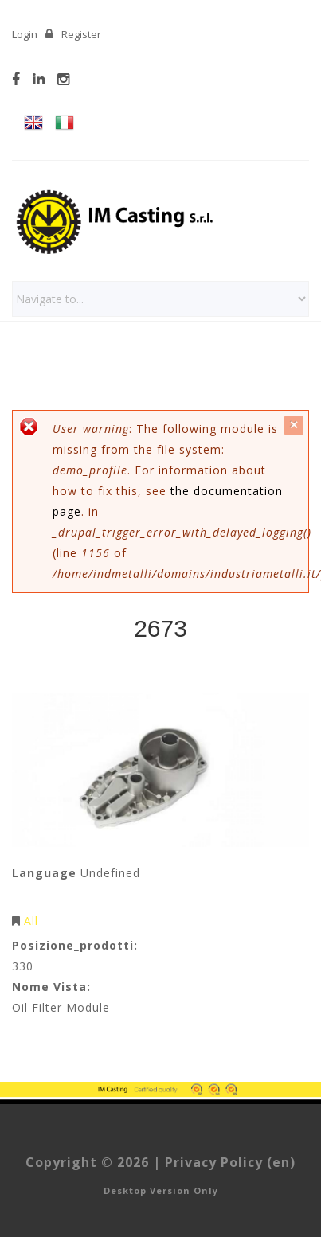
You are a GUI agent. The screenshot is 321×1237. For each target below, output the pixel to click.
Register (81, 34)
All (31, 920)
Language (44, 872)
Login (24, 34)
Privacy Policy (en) (230, 1162)
